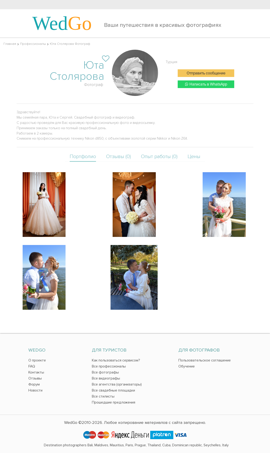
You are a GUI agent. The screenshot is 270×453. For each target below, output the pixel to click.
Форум (34, 384)
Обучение (186, 366)
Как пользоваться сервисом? (116, 360)
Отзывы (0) (118, 156)
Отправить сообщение (206, 73)
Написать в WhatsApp (206, 84)
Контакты (36, 372)
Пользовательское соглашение (204, 360)
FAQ (31, 366)
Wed (62, 23)
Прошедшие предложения (113, 402)
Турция (171, 62)
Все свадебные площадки (113, 390)
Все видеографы (106, 378)
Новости (35, 390)
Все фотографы (105, 372)
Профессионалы (33, 44)
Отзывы (35, 378)
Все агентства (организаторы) (117, 384)
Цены (194, 156)
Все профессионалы (109, 366)
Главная (9, 44)
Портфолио (83, 156)
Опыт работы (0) (159, 156)
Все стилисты (103, 396)
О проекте (37, 360)
